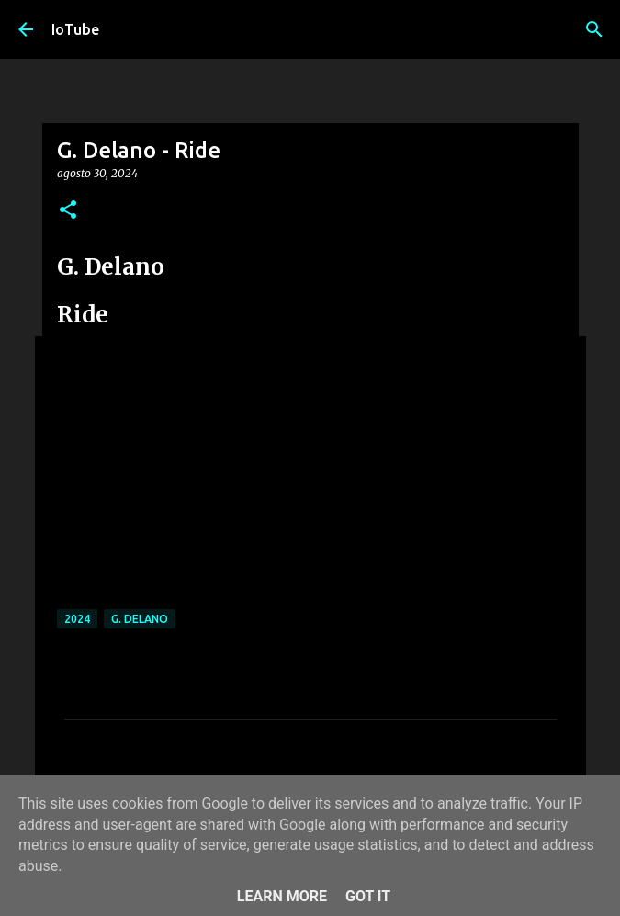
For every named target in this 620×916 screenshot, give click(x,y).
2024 (77, 619)
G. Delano (139, 619)
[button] (68, 210)
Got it (367, 896)
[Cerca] (594, 29)
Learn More (282, 896)
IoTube (75, 29)
